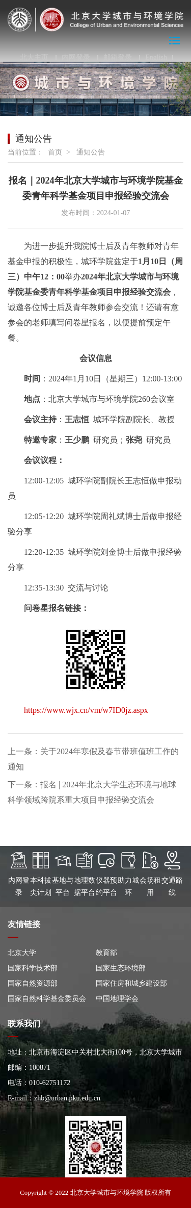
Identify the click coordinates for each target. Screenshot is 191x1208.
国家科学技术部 (33, 968)
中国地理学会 (117, 999)
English (156, 57)
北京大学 (22, 953)
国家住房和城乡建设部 (131, 983)
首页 (55, 152)
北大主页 (34, 57)
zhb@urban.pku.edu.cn (67, 1098)
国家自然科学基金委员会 (47, 999)
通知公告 (90, 152)
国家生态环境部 (121, 968)
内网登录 (76, 57)
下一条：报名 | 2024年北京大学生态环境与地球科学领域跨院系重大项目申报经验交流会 (92, 792)
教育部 (106, 953)
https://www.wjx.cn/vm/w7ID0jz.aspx (86, 710)
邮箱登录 (117, 57)
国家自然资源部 (33, 983)
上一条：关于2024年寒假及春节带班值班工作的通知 (93, 759)
